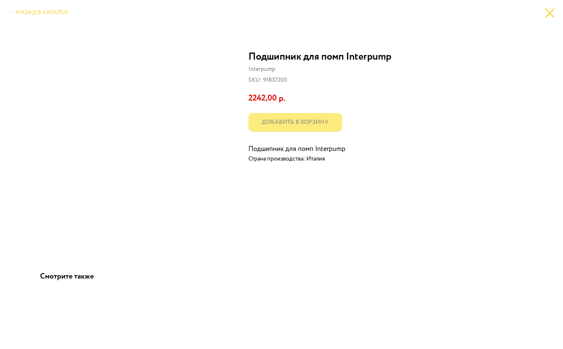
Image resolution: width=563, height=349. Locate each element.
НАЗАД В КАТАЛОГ (42, 12)
